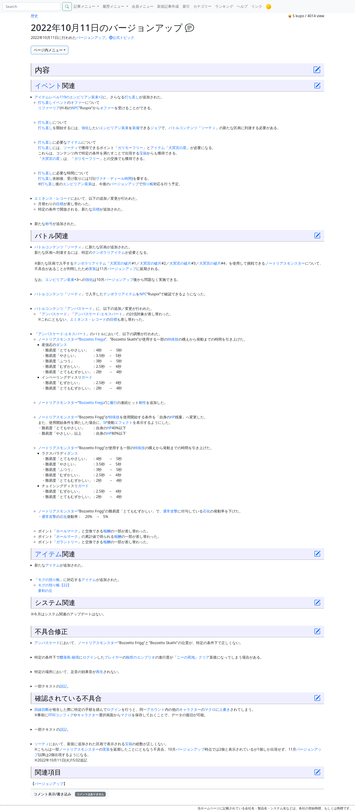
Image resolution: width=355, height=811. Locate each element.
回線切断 (41, 709)
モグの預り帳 (49, 579)
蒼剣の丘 (45, 590)
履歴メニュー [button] (114, 6)
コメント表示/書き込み (70, 794)
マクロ (210, 709)
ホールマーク (67, 531)
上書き (224, 709)
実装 (92, 268)
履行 (113, 402)
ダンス (61, 344)
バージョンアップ (90, 37)
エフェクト (124, 422)
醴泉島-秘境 (69, 657)
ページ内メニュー (48, 49)
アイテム (74, 142)
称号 (49, 223)
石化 (206, 511)
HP (172, 417)
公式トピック (121, 37)
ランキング (224, 6)
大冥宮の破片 (121, 263)
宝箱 (143, 153)
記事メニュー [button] (85, 6)
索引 (186, 6)
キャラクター (190, 709)
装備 (135, 127)
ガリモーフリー (130, 147)
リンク (256, 6)
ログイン (90, 657)
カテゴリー (202, 6)
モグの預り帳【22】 (54, 585)
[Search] (31, 6)
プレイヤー (113, 657)
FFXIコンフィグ (60, 714)
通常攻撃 (170, 511)
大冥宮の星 (177, 147)
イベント (48, 85)
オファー (78, 102)
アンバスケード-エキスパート (98, 313)
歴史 (34, 15)
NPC (75, 107)
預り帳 (147, 183)
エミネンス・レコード (52, 198)
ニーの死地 (186, 657)
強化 (85, 127)
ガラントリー (67, 541)
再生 (99, 671)
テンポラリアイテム (108, 252)
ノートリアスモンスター (285, 263)
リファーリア (49, 107)
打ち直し (132, 97)
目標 (59, 203)
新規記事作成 (168, 6)
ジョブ (155, 127)
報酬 (106, 531)
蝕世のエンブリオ (140, 657)
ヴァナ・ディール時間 (114, 178)
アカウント (156, 709)
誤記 (63, 686)
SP (105, 422)
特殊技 (173, 339)
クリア (204, 657)
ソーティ (208, 127)
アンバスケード (79, 308)
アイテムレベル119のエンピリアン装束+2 (68, 97)
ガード (87, 377)
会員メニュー (143, 6)
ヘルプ (242, 6)
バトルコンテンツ (182, 127)
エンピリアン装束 (114, 127)
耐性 (142, 402)
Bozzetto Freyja (92, 339)
